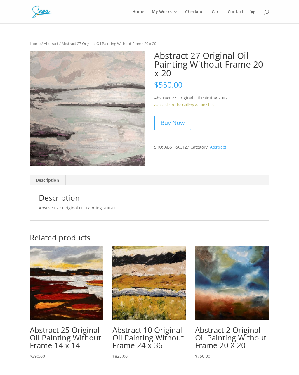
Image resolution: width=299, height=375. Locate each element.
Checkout (194, 11)
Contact (236, 11)
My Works (162, 11)
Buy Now (173, 123)
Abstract (51, 43)
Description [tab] (47, 180)
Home (138, 11)
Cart (216, 11)
